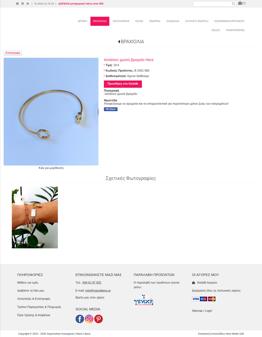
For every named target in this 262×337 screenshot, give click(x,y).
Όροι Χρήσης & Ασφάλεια (33, 315)
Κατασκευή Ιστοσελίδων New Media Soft (221, 333)
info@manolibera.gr (98, 290)
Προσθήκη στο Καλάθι (123, 83)
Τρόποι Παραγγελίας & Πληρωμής (39, 306)
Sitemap (197, 310)
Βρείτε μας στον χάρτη (90, 297)
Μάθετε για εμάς (27, 282)
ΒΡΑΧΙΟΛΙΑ (132, 41)
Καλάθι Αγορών (204, 282)
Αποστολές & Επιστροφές (33, 298)
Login (208, 310)
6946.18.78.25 (45, 3)
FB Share (111, 109)
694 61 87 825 (92, 282)
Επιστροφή (13, 52)
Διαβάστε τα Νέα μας (30, 290)
